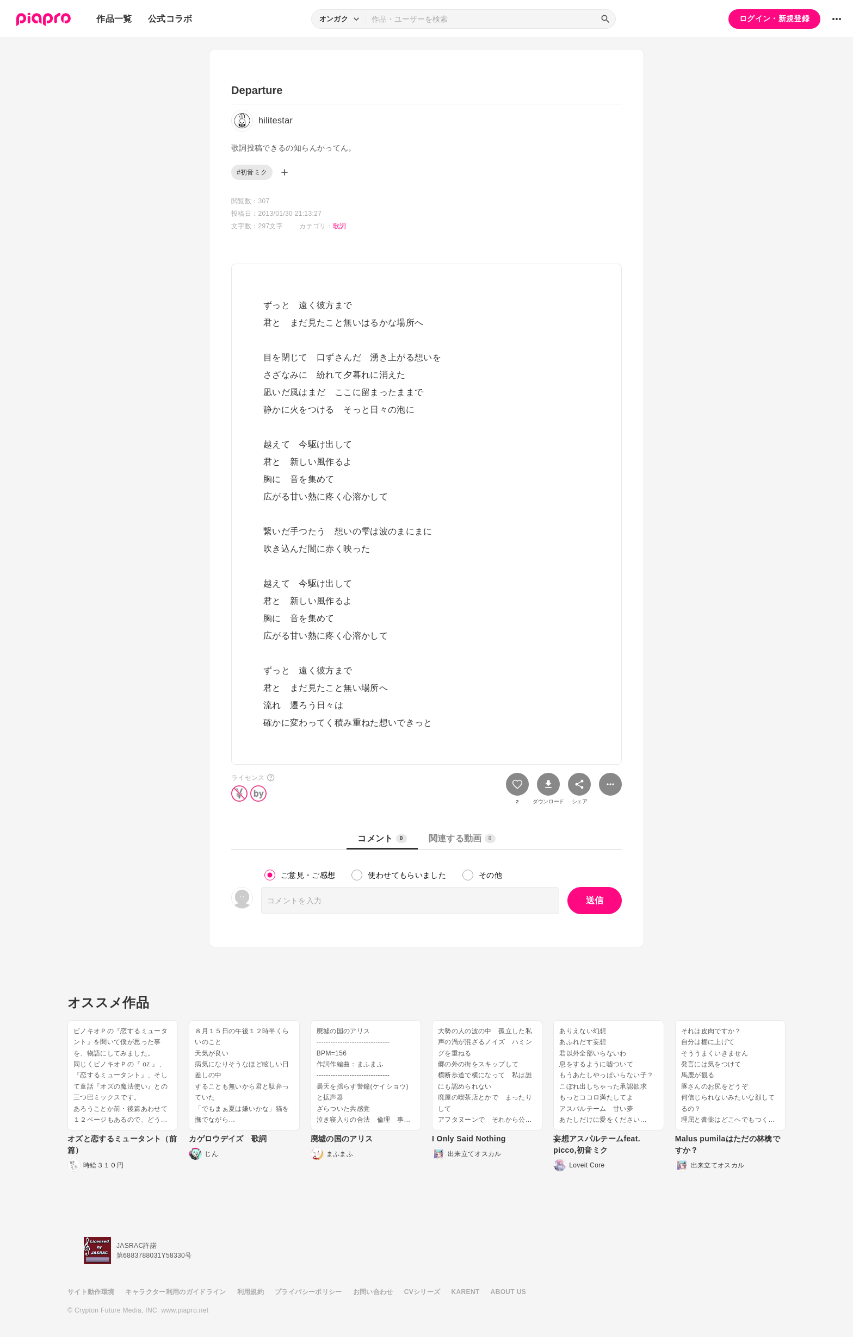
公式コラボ (170, 18)
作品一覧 (114, 18)
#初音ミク (252, 172)
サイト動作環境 (90, 1292)
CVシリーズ (422, 1292)
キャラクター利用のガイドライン (175, 1292)
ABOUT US (508, 1292)
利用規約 (250, 1292)
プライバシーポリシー (308, 1292)
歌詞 (340, 226)
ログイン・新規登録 (774, 18)
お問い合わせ (373, 1292)
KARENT (466, 1292)
